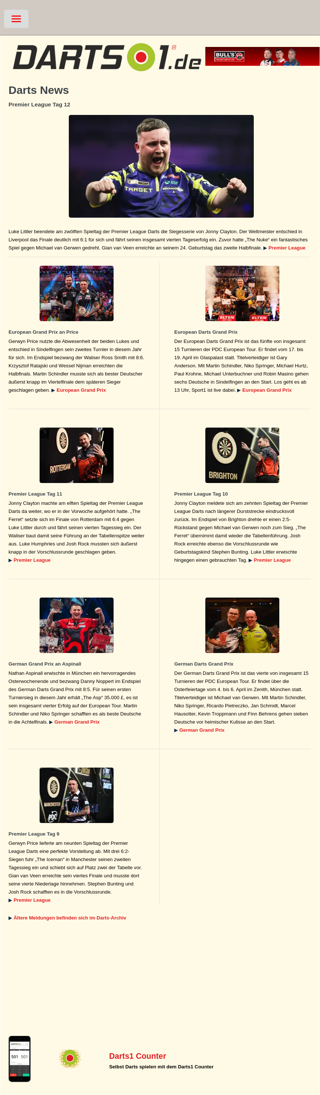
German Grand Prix (77, 722)
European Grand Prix (81, 390)
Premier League (287, 248)
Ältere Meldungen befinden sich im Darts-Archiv (70, 918)
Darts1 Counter (137, 1056)
